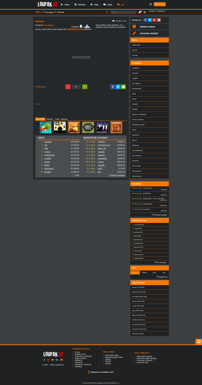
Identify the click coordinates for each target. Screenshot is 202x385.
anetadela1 (102, 158)
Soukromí (79, 362)
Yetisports (135, 68)
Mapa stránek (80, 358)
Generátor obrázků (144, 360)
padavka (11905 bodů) (139, 292)
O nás (77, 352)
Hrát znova (41, 87)
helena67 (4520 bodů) (138, 324)
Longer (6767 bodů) (138, 306)
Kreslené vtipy (142, 362)
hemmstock (49, 169)
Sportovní (135, 135)
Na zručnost (136, 156)
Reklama (78, 360)
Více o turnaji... (160, 262)
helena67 (137, 247)
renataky (101, 152)
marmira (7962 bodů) (138, 301)
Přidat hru (160, 4)
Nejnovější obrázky (144, 356)
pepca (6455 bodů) (137, 310)
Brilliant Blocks (148, 204)
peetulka (47, 142)
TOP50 (108, 361)
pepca (136, 236)
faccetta (47, 172)
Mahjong (135, 145)
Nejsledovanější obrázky (147, 358)
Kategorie (49, 119)
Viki (45, 145)
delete (46, 165)
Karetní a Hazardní (139, 114)
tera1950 (137, 239)
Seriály (108, 359)
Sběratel (60, 12)
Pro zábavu (49, 12)
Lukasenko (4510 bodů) (139, 329)
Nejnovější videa (112, 355)
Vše (77, 175)
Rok (154, 272)
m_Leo (139, 188)
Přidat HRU (136, 45)
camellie (47, 158)
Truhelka (101, 142)
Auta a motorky (137, 119)
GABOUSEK (49, 155)
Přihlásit (152, 11)
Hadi (134, 94)
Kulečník (135, 161)
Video (65, 5)
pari (99, 172)
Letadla (135, 104)
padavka (101, 155)
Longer (47, 162)
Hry (120, 5)
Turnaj (57, 119)
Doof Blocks (147, 193)
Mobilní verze (80, 354)
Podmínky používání (83, 356)
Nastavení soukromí (83, 364)
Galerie (108, 363)
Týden (135, 272)
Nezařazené (136, 171)
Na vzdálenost (137, 150)
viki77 (100, 169)
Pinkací (135, 109)
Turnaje (135, 55)
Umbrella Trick (147, 188)
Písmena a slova (138, 125)
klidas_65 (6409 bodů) (138, 315)
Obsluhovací (136, 176)
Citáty (107, 5)
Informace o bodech (138, 333)
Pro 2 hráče (136, 166)
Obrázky (80, 5)
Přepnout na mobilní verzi (101, 372)
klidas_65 (102, 148)
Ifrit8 (46, 148)
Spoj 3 (134, 140)
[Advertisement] (81, 110)
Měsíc (144, 272)
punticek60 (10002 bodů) (139, 296)
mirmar (47, 152)
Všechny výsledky (116, 175)
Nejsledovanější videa (114, 357)
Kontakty (78, 367)
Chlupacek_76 (104, 145)
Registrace (161, 11)
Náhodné (64, 119)
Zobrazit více (162, 277)
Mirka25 (137, 258)
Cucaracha (146, 209)
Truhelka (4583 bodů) (138, 320)
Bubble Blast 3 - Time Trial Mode (153, 198)
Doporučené (40, 119)
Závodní (135, 73)
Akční (134, 99)
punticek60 (137, 224)
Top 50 (134, 50)
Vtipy (94, 5)
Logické (135, 78)
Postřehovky (136, 89)
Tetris (134, 130)
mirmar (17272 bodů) (138, 287)
